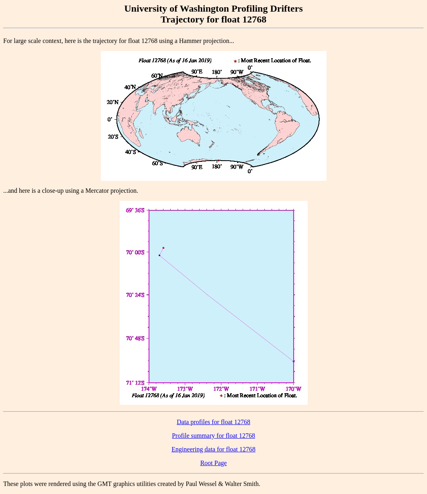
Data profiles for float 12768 (213, 421)
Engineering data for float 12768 (213, 449)
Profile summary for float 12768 (213, 435)
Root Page (213, 462)
